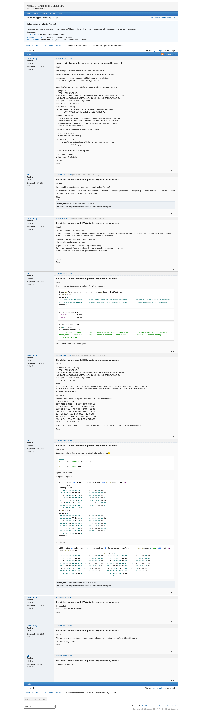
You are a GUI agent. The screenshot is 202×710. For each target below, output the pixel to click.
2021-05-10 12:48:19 (64, 274)
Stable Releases (33, 35)
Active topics (155, 18)
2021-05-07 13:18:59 (64, 175)
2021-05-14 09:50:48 (64, 441)
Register (52, 13)
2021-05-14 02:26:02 (64, 355)
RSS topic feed (170, 54)
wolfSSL (59, 46)
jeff (28, 175)
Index (28, 13)
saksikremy (32, 58)
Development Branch (34, 37)
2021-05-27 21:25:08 (64, 656)
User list (36, 13)
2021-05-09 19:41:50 (64, 218)
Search (44, 13)
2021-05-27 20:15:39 (64, 626)
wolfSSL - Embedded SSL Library (45, 5)
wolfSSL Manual (33, 40)
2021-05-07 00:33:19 (64, 58)
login (154, 51)
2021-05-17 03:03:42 (64, 597)
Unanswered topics (168, 18)
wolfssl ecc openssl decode (34, 699)
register (161, 51)
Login (60, 13)
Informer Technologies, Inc (168, 706)
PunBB (144, 706)
